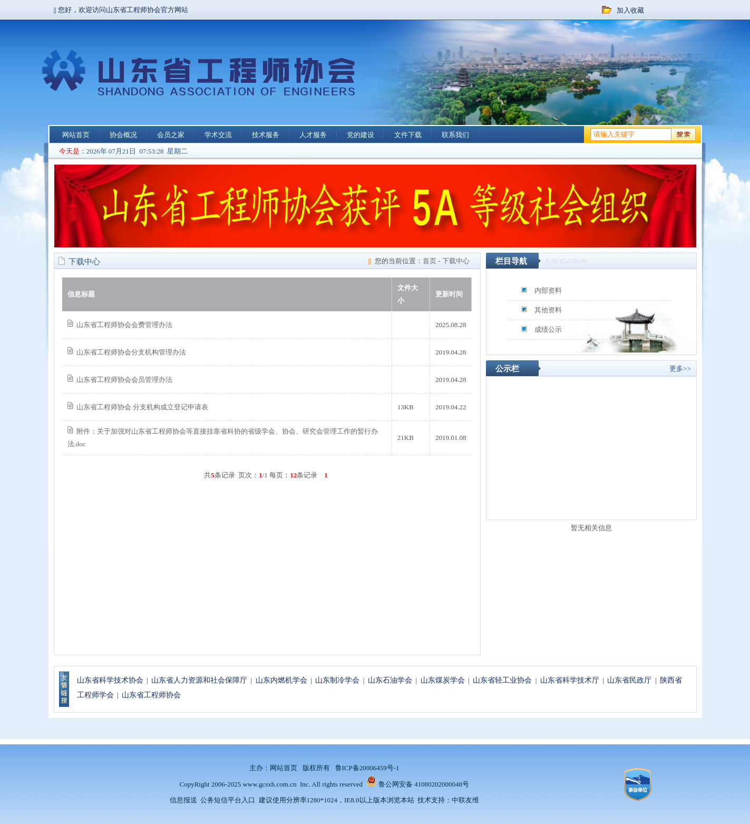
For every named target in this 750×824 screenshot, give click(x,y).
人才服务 (313, 135)
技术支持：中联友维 (448, 800)
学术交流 (218, 135)
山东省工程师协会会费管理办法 (124, 325)
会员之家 (170, 135)
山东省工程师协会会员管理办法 (124, 380)
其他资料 (548, 310)
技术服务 (265, 135)
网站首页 (76, 135)
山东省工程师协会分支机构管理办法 (131, 352)
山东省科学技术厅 (569, 680)
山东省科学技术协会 (110, 680)
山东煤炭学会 (443, 680)
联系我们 (455, 135)
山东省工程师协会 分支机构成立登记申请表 (142, 407)
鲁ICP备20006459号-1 (367, 768)
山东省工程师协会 (151, 695)
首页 (429, 261)
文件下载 (408, 135)
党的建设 (360, 135)
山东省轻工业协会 (502, 680)
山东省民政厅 (629, 680)
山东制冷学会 (337, 680)
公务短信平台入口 (227, 800)
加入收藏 (630, 10)
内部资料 (548, 290)
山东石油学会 (390, 680)
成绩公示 (548, 329)
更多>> (680, 368)
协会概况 (123, 135)
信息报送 (183, 800)
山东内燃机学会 (281, 680)
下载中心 (456, 261)
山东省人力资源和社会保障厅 (199, 680)
